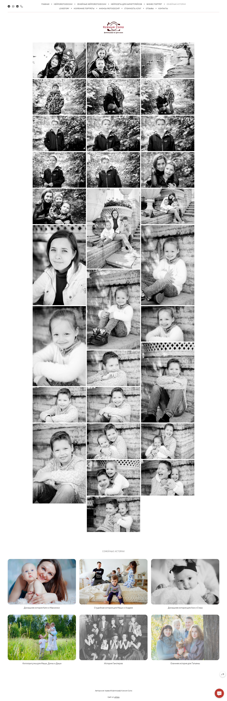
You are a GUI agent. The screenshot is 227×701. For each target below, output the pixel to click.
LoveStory (64, 8)
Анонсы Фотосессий (109, 8)
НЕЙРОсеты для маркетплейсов (126, 4)
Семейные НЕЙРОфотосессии (91, 4)
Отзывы (150, 8)
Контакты (163, 8)
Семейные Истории (176, 4)
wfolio (117, 699)
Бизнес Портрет (154, 4)
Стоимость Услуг (132, 8)
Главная (45, 4)
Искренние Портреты (84, 8)
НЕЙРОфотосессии (63, 4)
